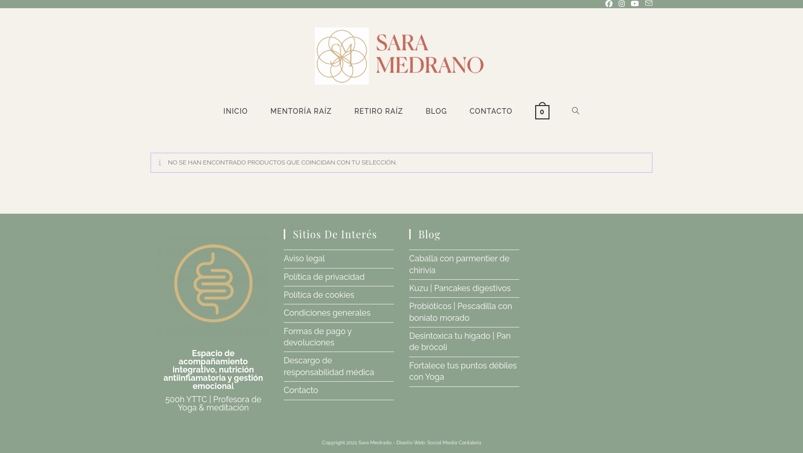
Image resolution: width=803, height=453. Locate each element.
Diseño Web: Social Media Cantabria (438, 442)
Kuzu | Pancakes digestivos (460, 288)
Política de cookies (319, 295)
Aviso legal (304, 258)
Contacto (301, 390)
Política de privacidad (324, 277)
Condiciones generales (327, 313)
